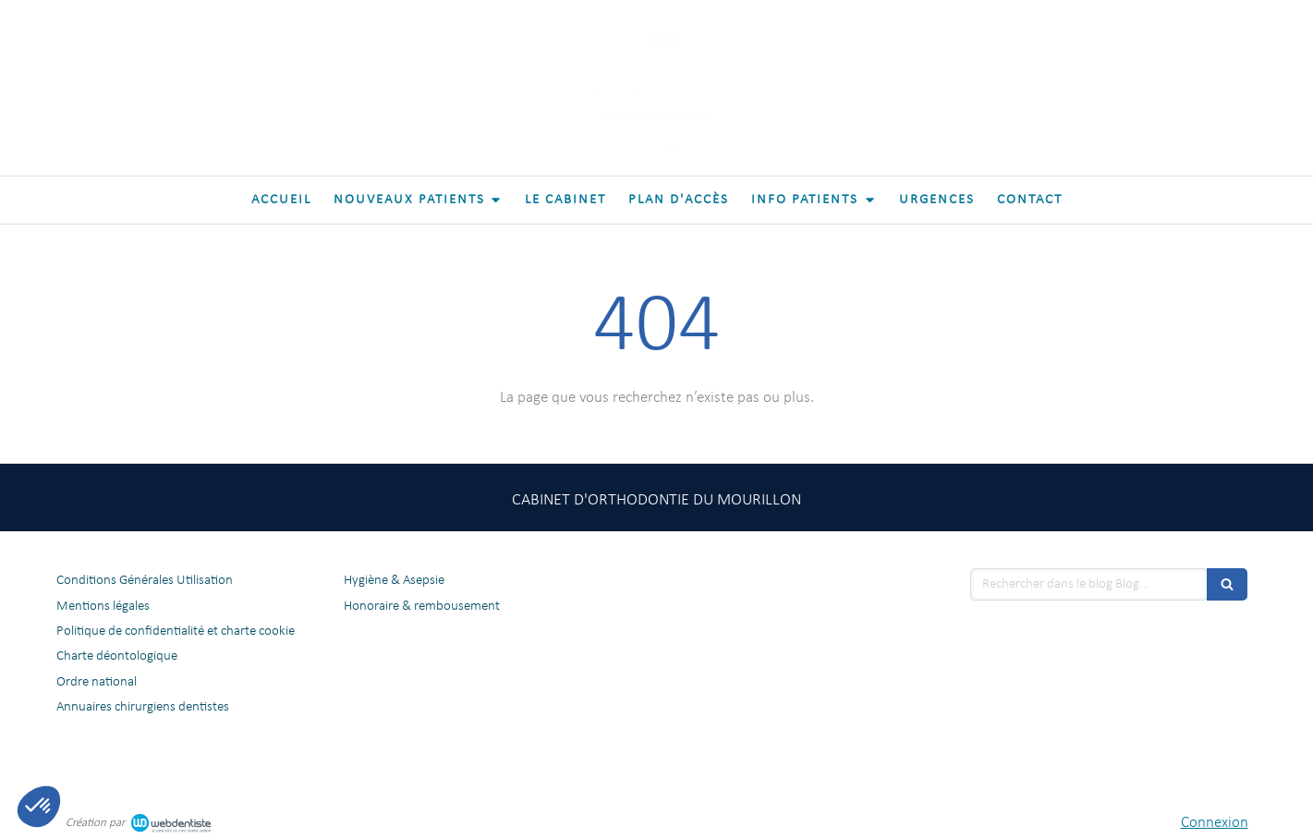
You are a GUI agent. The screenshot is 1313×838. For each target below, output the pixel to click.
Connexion (1214, 823)
